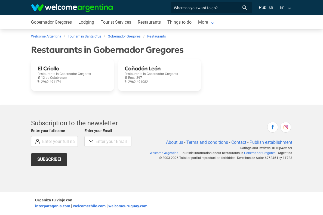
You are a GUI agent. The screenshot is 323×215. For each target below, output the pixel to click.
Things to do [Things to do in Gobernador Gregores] (180, 22)
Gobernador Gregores (260, 153)
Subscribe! (49, 159)
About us (173, 142)
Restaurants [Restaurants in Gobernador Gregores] (150, 22)
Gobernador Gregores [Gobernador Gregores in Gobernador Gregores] (52, 22)
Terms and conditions (206, 142)
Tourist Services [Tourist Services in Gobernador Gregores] (116, 22)
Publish (266, 7)
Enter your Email (98, 131)
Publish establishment (270, 142)
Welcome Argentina (166, 153)
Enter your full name (48, 131)
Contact (238, 142)
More (204, 22)
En (282, 7)
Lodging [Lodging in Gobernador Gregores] (86, 22)
